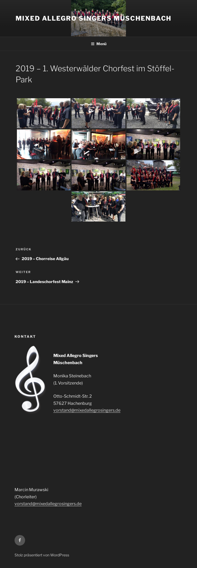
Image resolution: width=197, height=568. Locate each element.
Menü (98, 43)
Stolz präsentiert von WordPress (42, 555)
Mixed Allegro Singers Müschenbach (93, 18)
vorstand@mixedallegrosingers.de (86, 410)
